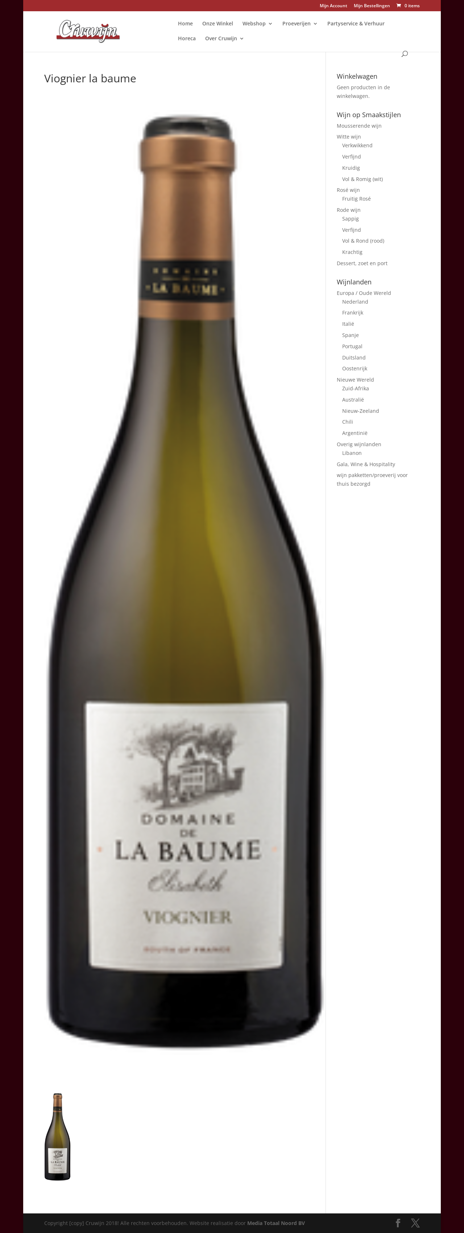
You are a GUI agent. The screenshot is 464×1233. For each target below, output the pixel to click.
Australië (353, 399)
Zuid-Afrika (355, 388)
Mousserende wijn (359, 125)
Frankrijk (352, 312)
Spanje (350, 335)
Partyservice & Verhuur (356, 24)
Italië (348, 323)
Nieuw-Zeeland (360, 410)
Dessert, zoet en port (362, 263)
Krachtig (352, 251)
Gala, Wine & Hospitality (366, 464)
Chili (347, 421)
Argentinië (355, 433)
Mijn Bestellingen (372, 6)
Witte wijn (349, 136)
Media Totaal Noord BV (276, 1223)
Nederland (355, 301)
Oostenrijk (354, 368)
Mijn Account (333, 6)
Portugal (352, 346)
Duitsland (354, 357)
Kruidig (351, 167)
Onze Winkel (217, 24)
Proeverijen (296, 24)
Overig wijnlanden (359, 444)
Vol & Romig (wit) (362, 179)
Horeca (187, 39)
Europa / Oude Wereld (364, 292)
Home (185, 24)
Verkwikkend (357, 145)
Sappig (350, 218)
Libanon (352, 452)
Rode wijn (349, 209)
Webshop (254, 24)
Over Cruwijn (221, 39)
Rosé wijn (348, 189)
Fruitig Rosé (356, 198)
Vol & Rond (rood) (363, 240)
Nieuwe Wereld (355, 379)
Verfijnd (351, 156)
